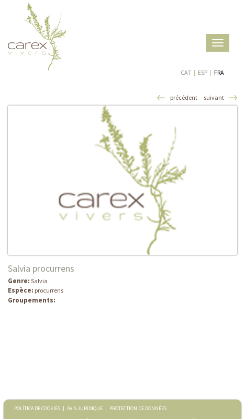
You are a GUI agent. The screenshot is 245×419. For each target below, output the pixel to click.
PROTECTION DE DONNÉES (137, 408)
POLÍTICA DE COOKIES (37, 408)
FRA (219, 72)
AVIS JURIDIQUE (85, 408)
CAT (186, 72)
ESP (202, 72)
